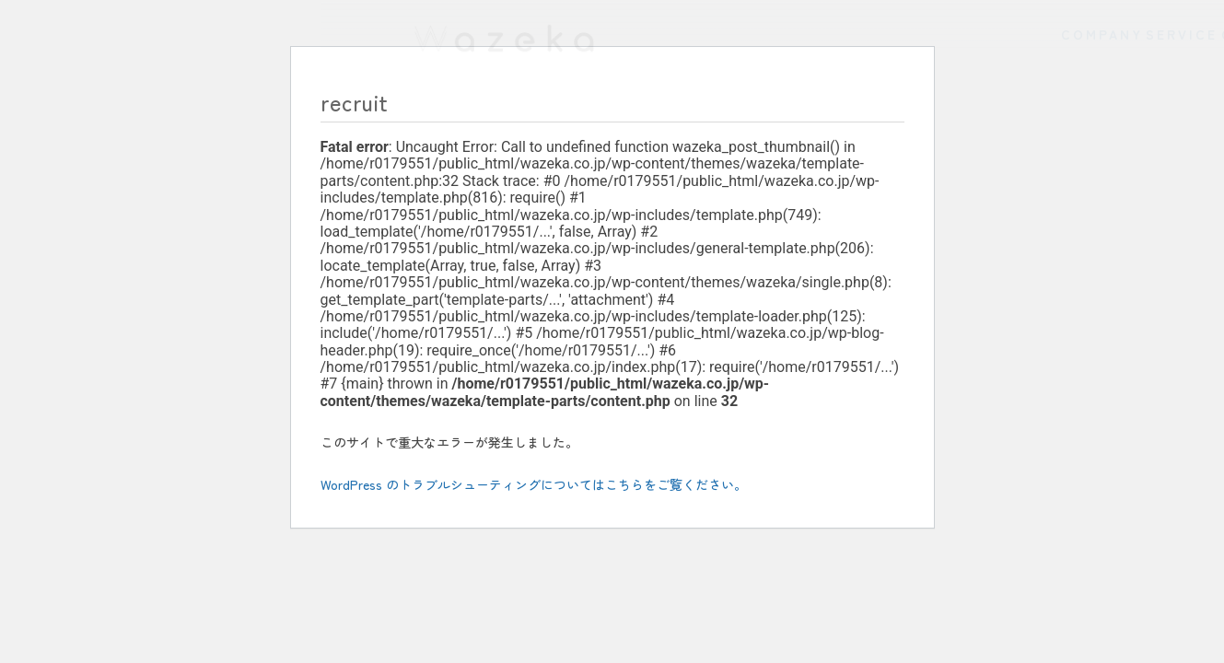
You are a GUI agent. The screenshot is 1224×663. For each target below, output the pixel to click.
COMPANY (700, 121)
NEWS (1147, 121)
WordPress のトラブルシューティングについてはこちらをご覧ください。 (534, 484)
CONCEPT (1006, 121)
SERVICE (854, 121)
